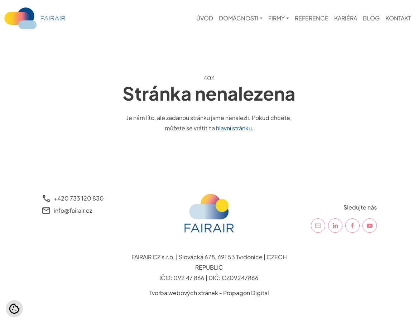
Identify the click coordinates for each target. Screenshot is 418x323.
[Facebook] (352, 225)
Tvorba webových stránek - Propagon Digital (209, 293)
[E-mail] (318, 225)
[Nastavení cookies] (14, 308)
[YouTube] (369, 225)
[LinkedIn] (335, 225)
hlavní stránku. (235, 128)
